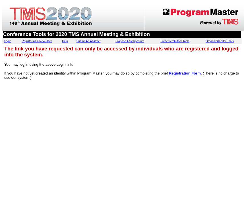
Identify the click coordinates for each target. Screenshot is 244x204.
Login (7, 41)
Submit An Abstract (88, 41)
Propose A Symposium (129, 41)
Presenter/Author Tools (174, 41)
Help (65, 41)
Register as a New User (37, 41)
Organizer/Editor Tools (220, 41)
